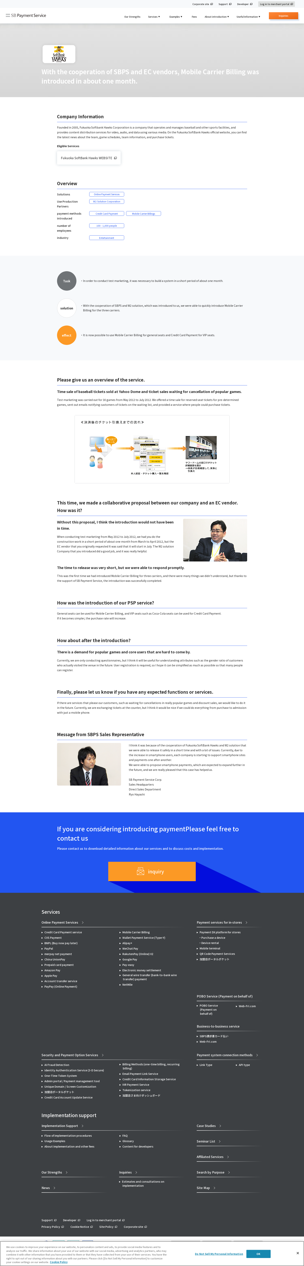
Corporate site (200, 4)
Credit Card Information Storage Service (149, 1079)
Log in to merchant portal (274, 4)
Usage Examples (54, 1141)
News (46, 1187)
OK (258, 1254)
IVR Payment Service (135, 1084)
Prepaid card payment (59, 965)
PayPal (48, 948)
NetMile (127, 984)
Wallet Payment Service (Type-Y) (143, 938)
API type (244, 1065)
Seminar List (206, 1141)
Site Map (203, 1187)
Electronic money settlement (141, 970)
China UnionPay (54, 959)
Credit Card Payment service (63, 932)
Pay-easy (128, 965)
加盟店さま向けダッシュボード (141, 1095)
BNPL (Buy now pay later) (61, 943)
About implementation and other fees (69, 1146)
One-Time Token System (60, 1076)
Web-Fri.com (247, 1006)
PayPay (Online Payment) (60, 986)
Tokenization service (136, 1090)
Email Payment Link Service (140, 1074)
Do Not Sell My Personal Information (219, 1254)
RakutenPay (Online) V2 (137, 954)
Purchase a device (213, 938)
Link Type (206, 1065)
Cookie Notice (79, 1227)
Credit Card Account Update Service (68, 1097)
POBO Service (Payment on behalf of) (209, 1009)
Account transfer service (60, 981)
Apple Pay (50, 976)
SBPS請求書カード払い (214, 1036)
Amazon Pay (52, 970)
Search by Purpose (210, 1172)
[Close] (298, 1253)
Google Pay (129, 959)
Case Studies (206, 1125)
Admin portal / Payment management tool (72, 1081)
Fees (194, 16)
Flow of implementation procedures (68, 1135)
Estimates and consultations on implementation (143, 1183)
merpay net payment (58, 954)
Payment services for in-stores (219, 922)
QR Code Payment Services (217, 954)
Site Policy (106, 1227)
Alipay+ (127, 943)
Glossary (128, 1141)
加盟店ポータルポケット (59, 1092)
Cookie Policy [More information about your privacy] (59, 1262)
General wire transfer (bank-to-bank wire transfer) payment (149, 977)
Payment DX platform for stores (220, 932)
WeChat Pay (130, 948)
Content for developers (137, 1146)
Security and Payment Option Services (70, 1055)
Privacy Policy (51, 1227)
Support (223, 4)
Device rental (210, 943)
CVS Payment (53, 938)
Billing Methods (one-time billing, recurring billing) (151, 1066)
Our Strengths (132, 16)
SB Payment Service (26, 16)
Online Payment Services (60, 922)
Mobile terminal (210, 948)
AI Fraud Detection (56, 1065)
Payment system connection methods (225, 1055)
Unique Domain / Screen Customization (70, 1086)
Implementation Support (60, 1125)
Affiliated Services (210, 1156)
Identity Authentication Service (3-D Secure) (74, 1070)
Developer (243, 4)
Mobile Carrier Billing (136, 932)
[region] (152, 1253)
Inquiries (283, 16)
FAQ (125, 1135)
